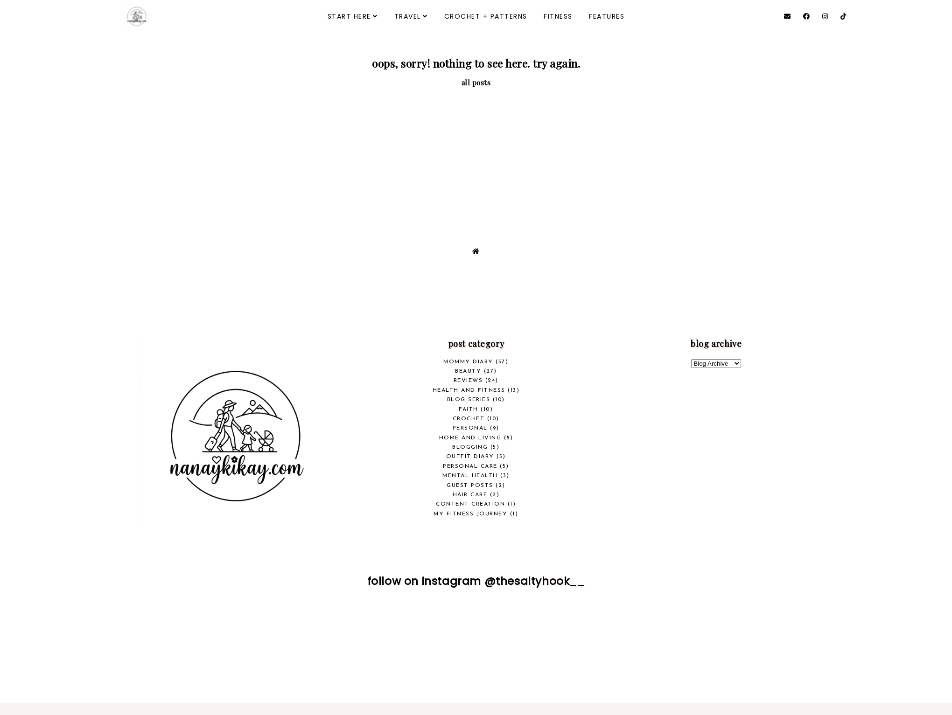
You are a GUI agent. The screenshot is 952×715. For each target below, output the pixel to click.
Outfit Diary (470, 456)
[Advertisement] (476, 157)
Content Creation (470, 504)
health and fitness (469, 390)
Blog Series (468, 400)
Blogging (470, 447)
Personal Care (470, 466)
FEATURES (606, 16)
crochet (469, 419)
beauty (468, 371)
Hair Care (470, 495)
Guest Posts (470, 485)
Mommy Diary (468, 362)
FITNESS (558, 16)
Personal (470, 428)
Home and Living (470, 438)
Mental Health (470, 476)
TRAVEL (407, 16)
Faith (468, 409)
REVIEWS (468, 380)
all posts (476, 82)
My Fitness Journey (470, 514)
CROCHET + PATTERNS (485, 16)
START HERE (349, 16)
